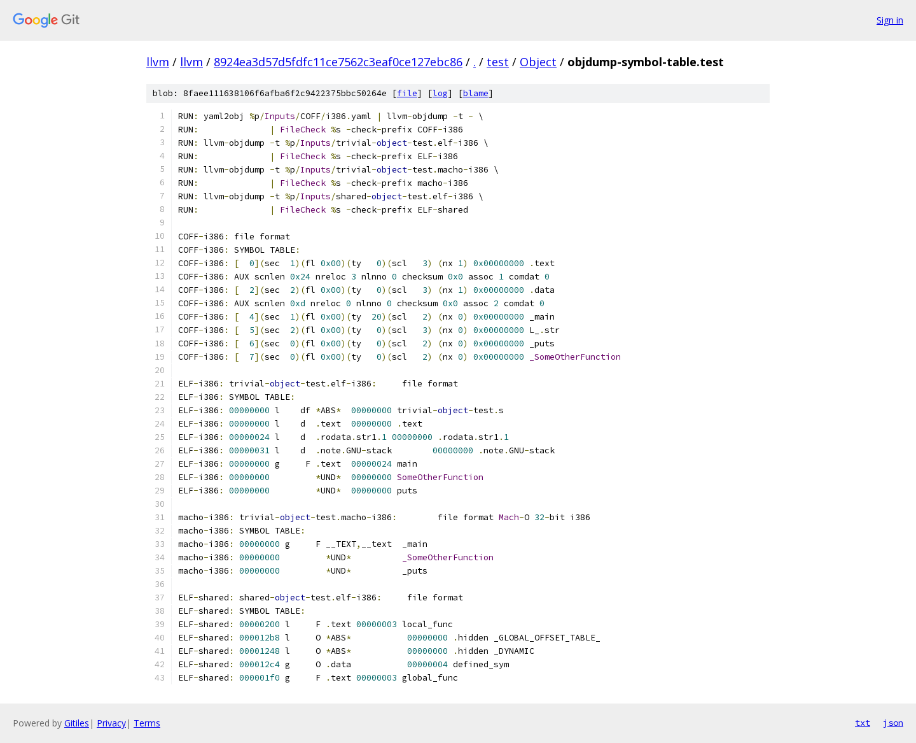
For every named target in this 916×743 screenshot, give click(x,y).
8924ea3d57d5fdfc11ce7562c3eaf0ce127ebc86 (338, 61)
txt (862, 722)
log (440, 93)
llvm (157, 61)
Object (538, 61)
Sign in (890, 20)
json (893, 722)
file (407, 93)
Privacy (111, 723)
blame (476, 93)
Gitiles (76, 723)
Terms (147, 723)
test (498, 61)
